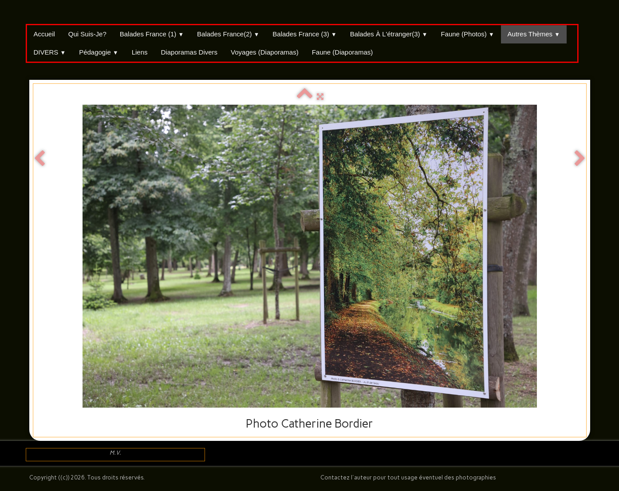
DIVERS (50, 52)
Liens (140, 52)
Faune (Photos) (467, 34)
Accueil (44, 34)
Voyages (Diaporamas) (265, 52)
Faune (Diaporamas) (342, 52)
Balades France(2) (228, 34)
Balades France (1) (152, 34)
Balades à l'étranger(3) (389, 34)
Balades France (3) (304, 34)
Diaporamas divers (189, 52)
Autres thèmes (534, 34)
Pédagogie (98, 52)
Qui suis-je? (87, 34)
